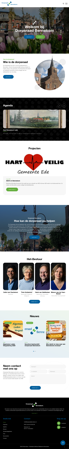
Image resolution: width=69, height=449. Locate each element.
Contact (5, 438)
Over (4, 433)
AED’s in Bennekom (13, 181)
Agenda (4, 426)
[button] (66, 3)
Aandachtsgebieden (7, 431)
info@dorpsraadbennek (29, 421)
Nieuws (4, 429)
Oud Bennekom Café (10, 130)
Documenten (6, 436)
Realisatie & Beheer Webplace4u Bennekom (39, 446)
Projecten (5, 424)
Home (4, 422)
